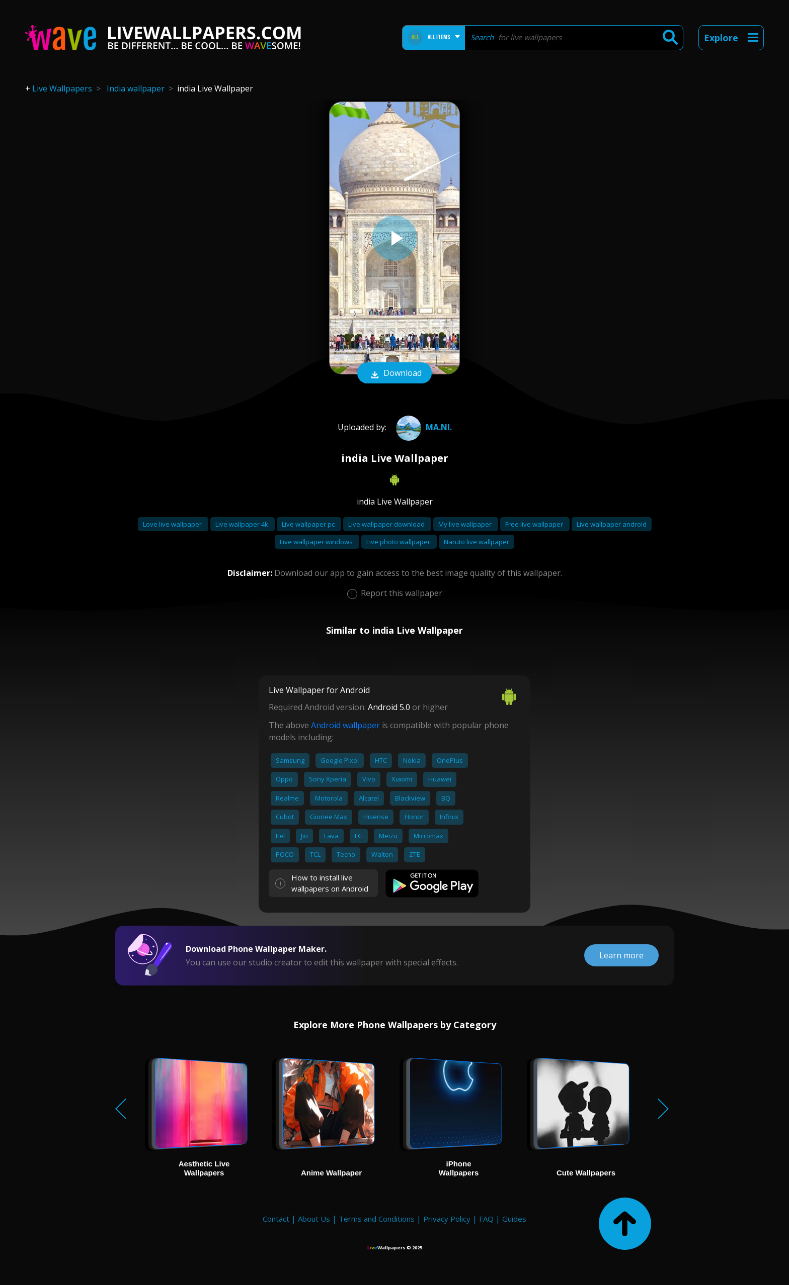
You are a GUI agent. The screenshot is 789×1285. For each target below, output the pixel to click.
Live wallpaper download (387, 524)
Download (394, 373)
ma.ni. (422, 427)
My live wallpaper (465, 524)
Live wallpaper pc (309, 524)
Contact (276, 1219)
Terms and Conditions (377, 1219)
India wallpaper (136, 88)
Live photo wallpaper (399, 541)
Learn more (621, 955)
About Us (314, 1219)
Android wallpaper (345, 725)
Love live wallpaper (173, 524)
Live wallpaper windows (317, 541)
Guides (514, 1219)
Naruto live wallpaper (476, 541)
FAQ (486, 1219)
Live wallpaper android (612, 524)
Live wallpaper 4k (242, 524)
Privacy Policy (446, 1219)
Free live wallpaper (535, 524)
